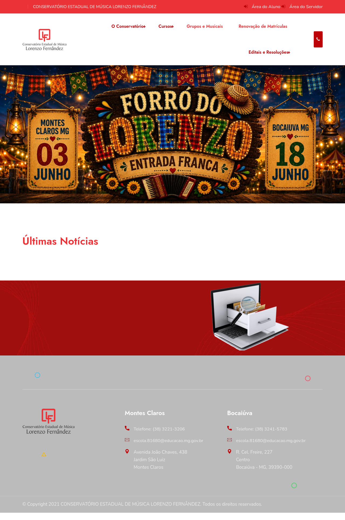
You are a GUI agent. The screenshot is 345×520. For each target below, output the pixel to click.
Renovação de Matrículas (261, 28)
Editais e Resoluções (267, 58)
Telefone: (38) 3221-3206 (160, 436)
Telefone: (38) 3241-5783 (262, 436)
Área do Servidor (305, 7)
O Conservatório (127, 28)
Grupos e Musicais (203, 28)
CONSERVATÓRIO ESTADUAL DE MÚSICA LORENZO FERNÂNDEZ (94, 6)
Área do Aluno (264, 7)
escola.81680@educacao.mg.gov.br (170, 448)
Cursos (164, 28)
